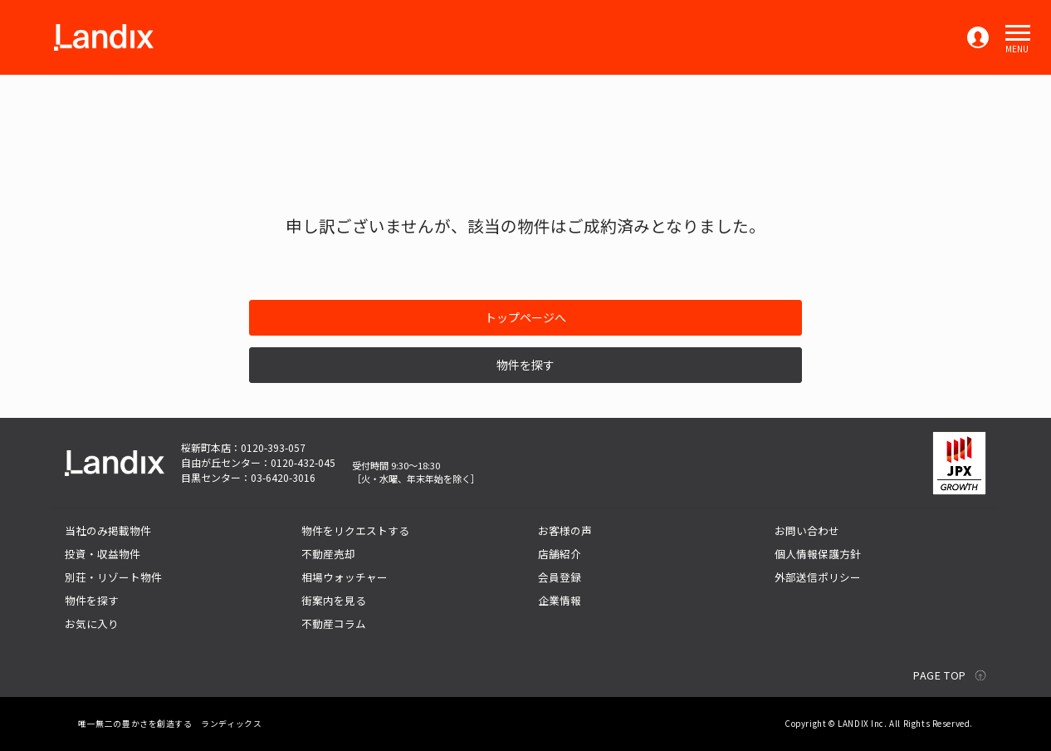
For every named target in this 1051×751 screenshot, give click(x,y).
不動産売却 (328, 554)
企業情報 (559, 600)
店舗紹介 (559, 554)
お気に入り (92, 623)
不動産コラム (333, 623)
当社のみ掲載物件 (108, 530)
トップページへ (525, 317)
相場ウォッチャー (344, 577)
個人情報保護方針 (818, 554)
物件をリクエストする (355, 530)
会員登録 (559, 577)
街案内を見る (333, 600)
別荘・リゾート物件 (113, 577)
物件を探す (525, 364)
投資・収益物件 (102, 554)
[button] (1018, 33)
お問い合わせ (807, 530)
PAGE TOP (939, 675)
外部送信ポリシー (818, 577)
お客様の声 (565, 530)
